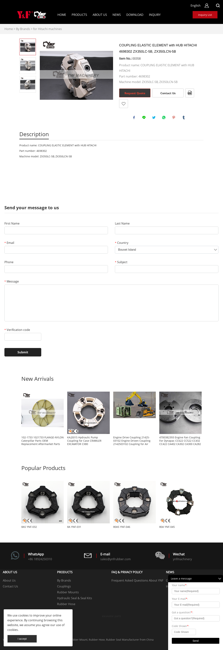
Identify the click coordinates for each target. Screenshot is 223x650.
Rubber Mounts (68, 592)
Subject (121, 262)
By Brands (23, 29)
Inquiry (155, 15)
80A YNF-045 (167, 527)
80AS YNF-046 (121, 527)
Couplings (64, 586)
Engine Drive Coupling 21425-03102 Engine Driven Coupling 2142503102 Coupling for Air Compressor (131, 441)
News (117, 15)
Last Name (122, 223)
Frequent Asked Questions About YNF (137, 580)
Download (134, 15)
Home (61, 15)
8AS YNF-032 (29, 527)
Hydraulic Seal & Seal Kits (74, 598)
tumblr (184, 118)
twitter (154, 118)
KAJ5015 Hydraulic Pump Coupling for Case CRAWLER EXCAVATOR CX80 (84, 441)
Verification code (17, 330)
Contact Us (167, 93)
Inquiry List (205, 15)
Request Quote (134, 93)
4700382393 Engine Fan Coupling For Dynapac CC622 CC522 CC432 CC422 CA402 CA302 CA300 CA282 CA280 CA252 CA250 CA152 (180, 441)
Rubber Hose (66, 604)
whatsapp (164, 118)
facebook (134, 118)
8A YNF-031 (74, 527)
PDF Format (189, 93)
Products (79, 15)
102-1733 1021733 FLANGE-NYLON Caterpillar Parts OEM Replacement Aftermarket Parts (42, 441)
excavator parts (111, 616)
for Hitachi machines (47, 29)
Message (11, 281)
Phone (8, 262)
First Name (12, 223)
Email (9, 243)
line (144, 118)
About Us (100, 15)
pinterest (174, 118)
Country (121, 243)
